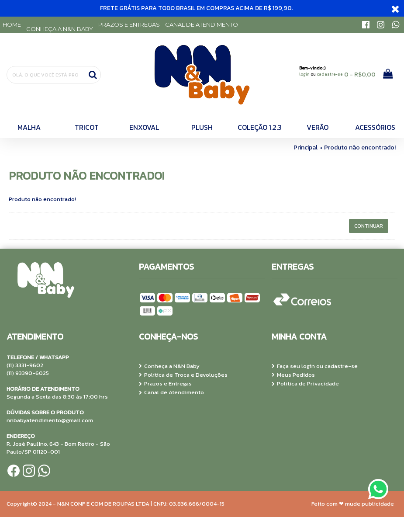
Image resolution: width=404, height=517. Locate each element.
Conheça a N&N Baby (169, 366)
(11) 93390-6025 (28, 373)
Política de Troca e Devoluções (183, 375)
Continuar (368, 226)
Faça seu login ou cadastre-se (315, 366)
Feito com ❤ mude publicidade (352, 504)
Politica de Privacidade (305, 384)
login (304, 74)
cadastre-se (329, 74)
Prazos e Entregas (165, 384)
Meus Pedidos (293, 375)
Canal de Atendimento (171, 392)
